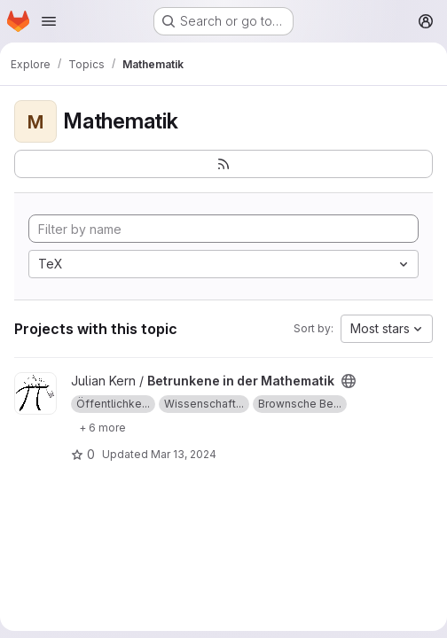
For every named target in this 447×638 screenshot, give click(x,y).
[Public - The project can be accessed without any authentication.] (348, 381)
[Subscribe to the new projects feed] (223, 164)
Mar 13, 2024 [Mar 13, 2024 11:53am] (183, 454)
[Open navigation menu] (49, 21)
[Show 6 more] (102, 427)
